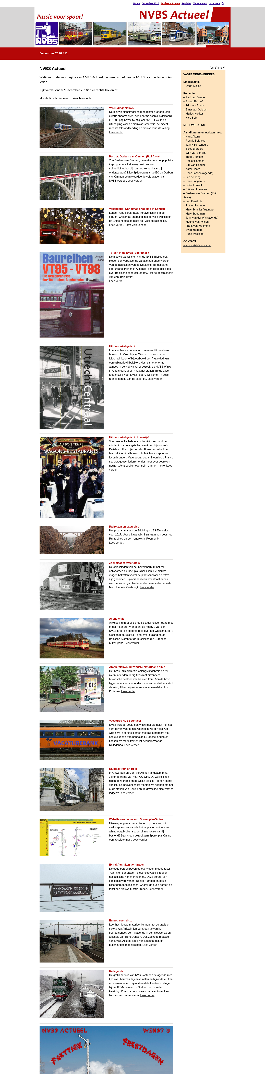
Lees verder (116, 132)
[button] (223, 3)
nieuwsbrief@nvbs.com (197, 245)
